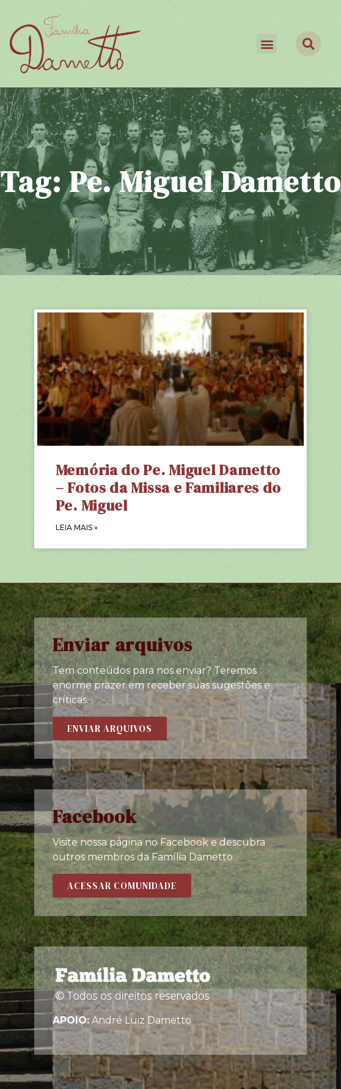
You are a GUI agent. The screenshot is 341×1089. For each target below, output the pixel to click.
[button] (267, 44)
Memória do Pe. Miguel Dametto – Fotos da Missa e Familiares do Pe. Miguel (168, 487)
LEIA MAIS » (77, 527)
